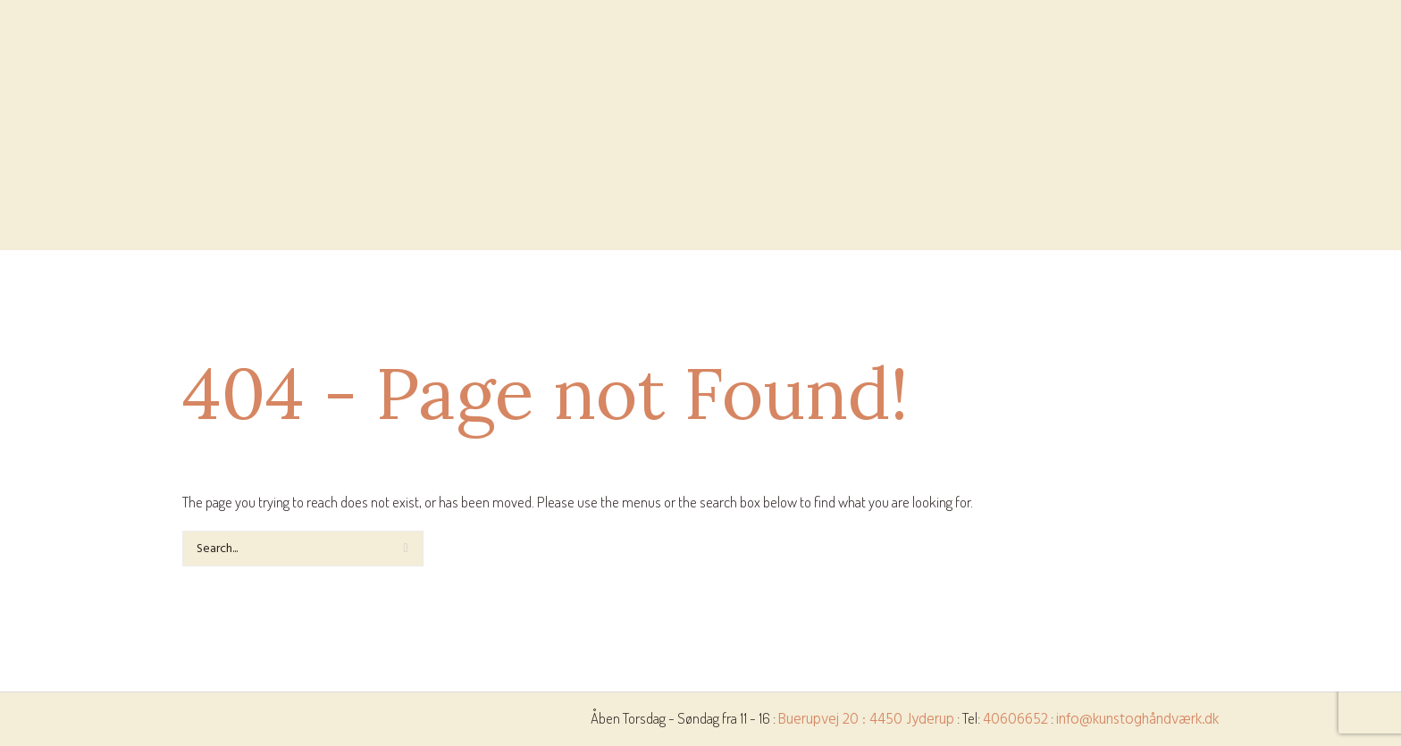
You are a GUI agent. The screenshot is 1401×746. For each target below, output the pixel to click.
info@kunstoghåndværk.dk (1137, 720)
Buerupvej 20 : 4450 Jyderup (866, 720)
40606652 (1015, 720)
